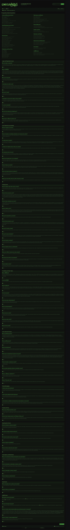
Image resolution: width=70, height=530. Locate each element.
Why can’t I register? (5, 18)
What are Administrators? (37, 16)
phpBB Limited (26, 498)
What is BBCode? (4, 50)
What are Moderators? (37, 17)
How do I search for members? (38, 37)
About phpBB (4, 499)
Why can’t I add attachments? (6, 42)
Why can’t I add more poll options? (6, 40)
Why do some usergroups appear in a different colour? (41, 20)
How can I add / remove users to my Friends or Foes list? (41, 31)
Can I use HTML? (4, 51)
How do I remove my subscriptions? (38, 44)
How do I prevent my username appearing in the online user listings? (11, 27)
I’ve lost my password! (5, 21)
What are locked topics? (5, 56)
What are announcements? (5, 54)
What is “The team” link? (37, 22)
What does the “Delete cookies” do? (7, 23)
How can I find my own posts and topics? (39, 38)
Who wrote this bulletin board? (38, 52)
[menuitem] (7, 8)
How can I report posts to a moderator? (7, 44)
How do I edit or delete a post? (6, 37)
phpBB (29, 154)
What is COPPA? (4, 17)
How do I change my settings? (6, 26)
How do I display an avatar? (5, 31)
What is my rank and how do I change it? (7, 32)
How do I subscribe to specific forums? (39, 43)
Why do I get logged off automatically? (7, 22)
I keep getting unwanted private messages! (39, 26)
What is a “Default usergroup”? (38, 21)
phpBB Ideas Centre (41, 505)
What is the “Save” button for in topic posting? (8, 45)
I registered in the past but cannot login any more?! (9, 20)
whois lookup (62, 510)
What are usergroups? (37, 18)
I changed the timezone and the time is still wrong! (8, 29)
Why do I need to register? (5, 16)
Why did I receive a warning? (6, 43)
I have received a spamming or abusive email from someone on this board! (43, 27)
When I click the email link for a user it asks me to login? (9, 33)
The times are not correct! (5, 28)
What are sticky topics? (5, 55)
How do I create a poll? (5, 39)
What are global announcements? (6, 53)
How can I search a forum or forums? (39, 35)
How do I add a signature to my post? (7, 38)
